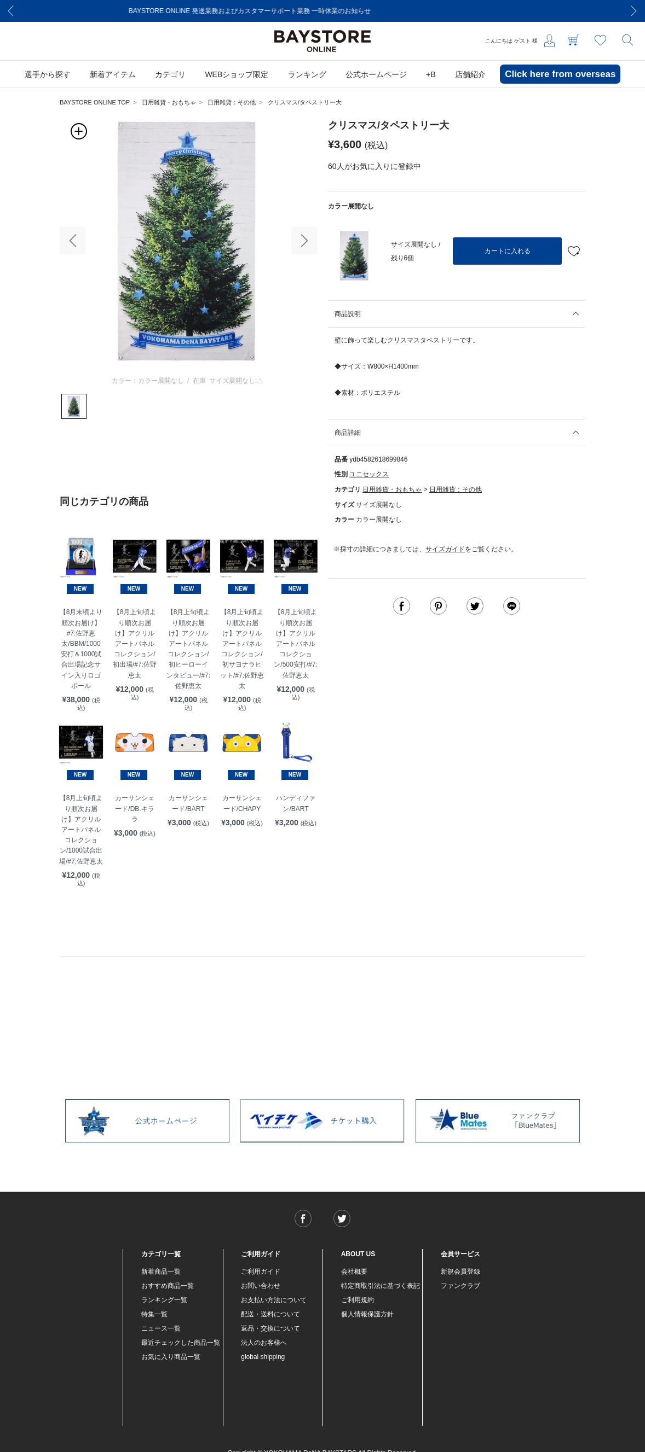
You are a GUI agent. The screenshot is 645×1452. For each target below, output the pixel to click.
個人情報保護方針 (367, 1314)
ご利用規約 (357, 1300)
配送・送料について (270, 1314)
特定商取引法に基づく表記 (380, 1286)
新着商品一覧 (161, 1271)
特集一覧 (154, 1314)
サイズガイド (445, 549)
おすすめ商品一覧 (167, 1286)
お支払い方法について (274, 1300)
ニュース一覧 (161, 1328)
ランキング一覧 (164, 1300)
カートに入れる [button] (508, 251)
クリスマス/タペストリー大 (305, 102)
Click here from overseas (560, 74)
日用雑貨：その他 (232, 102)
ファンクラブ (460, 1286)
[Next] (634, 11)
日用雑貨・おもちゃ (169, 102)
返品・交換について (270, 1328)
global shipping (263, 1357)
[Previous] (11, 11)
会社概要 (354, 1271)
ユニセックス (369, 474)
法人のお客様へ (264, 1342)
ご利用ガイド (260, 1271)
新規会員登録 (460, 1271)
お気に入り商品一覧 (170, 1357)
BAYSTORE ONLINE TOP (95, 102)
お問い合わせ (260, 1286)
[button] (72, 240)
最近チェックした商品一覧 (180, 1342)
